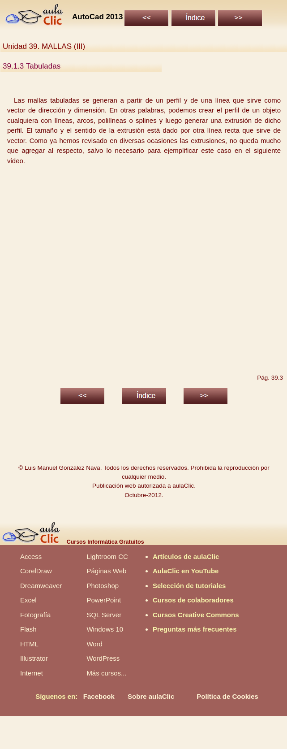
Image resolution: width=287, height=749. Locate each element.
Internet (31, 673)
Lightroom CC (107, 556)
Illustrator (34, 658)
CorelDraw (36, 571)
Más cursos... (106, 673)
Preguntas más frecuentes (195, 629)
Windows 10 (104, 629)
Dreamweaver (41, 585)
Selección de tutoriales (189, 585)
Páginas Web (106, 571)
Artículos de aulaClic (186, 556)
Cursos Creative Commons (196, 615)
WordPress (103, 658)
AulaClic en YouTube (186, 571)
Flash (28, 629)
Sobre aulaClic (151, 696)
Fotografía (35, 615)
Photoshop (102, 585)
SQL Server (103, 615)
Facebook (99, 696)
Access (31, 556)
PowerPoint (103, 600)
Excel (28, 600)
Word (94, 644)
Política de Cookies (227, 696)
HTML (29, 644)
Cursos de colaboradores (193, 600)
